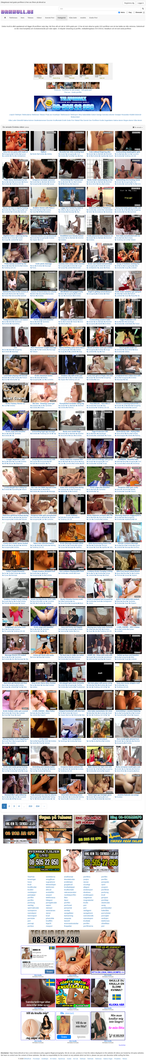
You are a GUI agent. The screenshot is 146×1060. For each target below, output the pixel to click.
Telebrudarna (26, 115)
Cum (77, 154)
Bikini (122, 322)
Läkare (118, 407)
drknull (48, 890)
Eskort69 (20, 120)
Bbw (89, 545)
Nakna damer (118, 120)
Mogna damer (128, 120)
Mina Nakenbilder (85, 115)
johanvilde (50, 918)
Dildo (135, 266)
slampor (49, 908)
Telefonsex (35, 115)
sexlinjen (104, 918)
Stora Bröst (91, 184)
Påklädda (44, 797)
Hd (67, 351)
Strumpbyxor (98, 212)
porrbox (31, 926)
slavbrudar (105, 903)
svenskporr (32, 913)
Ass (96, 154)
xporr (103, 885)
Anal (33, 741)
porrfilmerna (88, 926)
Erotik (64, 120)
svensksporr (88, 918)
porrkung (105, 892)
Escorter (50, 120)
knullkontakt (69, 890)
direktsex (87, 892)
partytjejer (32, 895)
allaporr (86, 887)
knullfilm (49, 921)
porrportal (68, 908)
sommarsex (50, 910)
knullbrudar (32, 887)
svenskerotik (88, 916)
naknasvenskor (70, 892)
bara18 (67, 921)
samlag (30, 905)
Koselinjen (56, 115)
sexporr (49, 895)
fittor (66, 898)
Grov (138, 184)
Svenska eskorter (108, 115)
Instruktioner (107, 657)
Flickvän (23, 519)
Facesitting (14, 324)
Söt (89, 156)
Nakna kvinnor (29, 120)
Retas (107, 268)
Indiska (48, 154)
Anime (9, 629)
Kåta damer (138, 120)
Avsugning (6, 154)
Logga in (141, 3)
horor (30, 882)
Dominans (17, 182)
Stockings (108, 212)
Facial (69, 156)
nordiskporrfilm (70, 895)
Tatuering (63, 799)
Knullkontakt (57, 120)
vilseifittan (105, 923)
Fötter (107, 294)
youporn (104, 887)
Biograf (39, 741)
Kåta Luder (12, 120)
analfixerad (68, 877)
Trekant (132, 240)
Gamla (107, 266)
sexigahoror (88, 913)
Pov (133, 184)
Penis (33, 268)
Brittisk (46, 489)
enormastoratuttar (71, 923)
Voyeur (22, 603)
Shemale (139, 12)
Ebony (25, 182)
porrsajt (31, 923)
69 (116, 266)
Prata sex (49, 115)
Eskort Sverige (96, 115)
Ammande (42, 461)
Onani (33, 212)
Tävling (78, 685)
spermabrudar (33, 908)
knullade (86, 921)
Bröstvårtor (46, 212)
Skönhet (108, 154)
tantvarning (68, 916)
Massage (70, 212)
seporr (48, 905)
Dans (43, 685)
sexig (103, 905)
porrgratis (105, 882)
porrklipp (104, 900)
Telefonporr (74, 115)
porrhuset (68, 905)
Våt (138, 296)
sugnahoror (50, 882)
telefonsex (50, 887)
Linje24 (12, 115)
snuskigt (86, 885)
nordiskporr (32, 892)
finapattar (68, 926)
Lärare (101, 268)
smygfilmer (50, 879)
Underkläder (108, 210)
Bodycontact (75, 117)
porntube (31, 918)
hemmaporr (32, 916)
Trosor (136, 324)
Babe (101, 154)
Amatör (62, 154)
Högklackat (127, 519)
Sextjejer (118, 115)
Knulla (102, 120)
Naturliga (14, 351)
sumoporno (32, 910)
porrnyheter (106, 913)
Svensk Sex (87, 120)
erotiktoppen (88, 895)
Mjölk (33, 463)
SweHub (31, 877)
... (24, 806)
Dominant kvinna (73, 659)
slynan (86, 882)
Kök (135, 519)
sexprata (67, 918)
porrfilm (104, 877)
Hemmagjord (120, 435)
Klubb (45, 741)
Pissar (132, 296)
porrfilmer (105, 890)
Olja (77, 212)
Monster (77, 268)
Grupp (5, 240)
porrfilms (86, 877)
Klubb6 (132, 115)
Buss (99, 184)
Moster (34, 154)
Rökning (62, 324)
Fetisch (5, 296)
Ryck (125, 212)
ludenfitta (105, 910)
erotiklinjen (68, 882)
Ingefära (102, 156)
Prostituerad (79, 687)
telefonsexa (50, 898)
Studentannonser (40, 120)
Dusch (110, 156)
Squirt (19, 240)
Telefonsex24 (65, 115)
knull (29, 885)
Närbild (99, 324)
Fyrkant (19, 238)
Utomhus (135, 547)
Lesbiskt (6, 156)
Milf (61, 184)
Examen (133, 407)
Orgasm (34, 240)
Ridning (69, 407)
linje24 (48, 923)
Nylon (90, 212)
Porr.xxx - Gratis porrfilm (73, 92)
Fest (12, 156)
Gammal (126, 184)
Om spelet (6, 631)
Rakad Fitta (79, 120)
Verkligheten (20, 156)
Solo (103, 405)
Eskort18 (138, 115)
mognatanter (88, 900)
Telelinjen (18, 115)
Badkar (44, 378)
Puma (15, 461)
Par (78, 210)
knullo (85, 903)
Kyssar (23, 154)
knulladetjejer (69, 887)
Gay (130, 12)
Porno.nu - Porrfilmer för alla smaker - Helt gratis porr (73, 90)
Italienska (91, 659)
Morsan (66, 184)
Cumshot (135, 154)
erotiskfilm (50, 892)
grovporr (104, 898)
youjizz (86, 879)
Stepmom (75, 184)
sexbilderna (50, 877)
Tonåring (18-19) (129, 156)
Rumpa (123, 713)
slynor (48, 913)
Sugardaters (108, 120)
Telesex (42, 115)
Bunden (12, 294)
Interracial (14, 296)
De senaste (138, 127)
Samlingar (129, 322)
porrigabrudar (51, 903)
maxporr (49, 926)
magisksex (87, 898)
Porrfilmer (95, 120)
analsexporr (88, 890)
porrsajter (105, 916)
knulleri (30, 890)
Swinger (46, 743)
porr (85, 905)
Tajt (40, 324)
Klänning (39, 799)
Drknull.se (27, 1059)
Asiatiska (34, 405)
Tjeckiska (45, 322)
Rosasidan (125, 115)
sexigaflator (68, 913)
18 (11, 210)
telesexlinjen (51, 885)
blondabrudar (69, 879)
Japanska (42, 491)
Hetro (123, 12)
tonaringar (32, 879)
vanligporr (87, 910)
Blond (40, 210)
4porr (66, 900)
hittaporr (49, 900)
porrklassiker (106, 908)
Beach (118, 573)
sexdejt (67, 910)
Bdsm (33, 294)
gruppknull (68, 885)
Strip (69, 324)
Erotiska (15, 154)
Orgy (75, 156)
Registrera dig (129, 3)
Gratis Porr (70, 120)
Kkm (12, 659)
